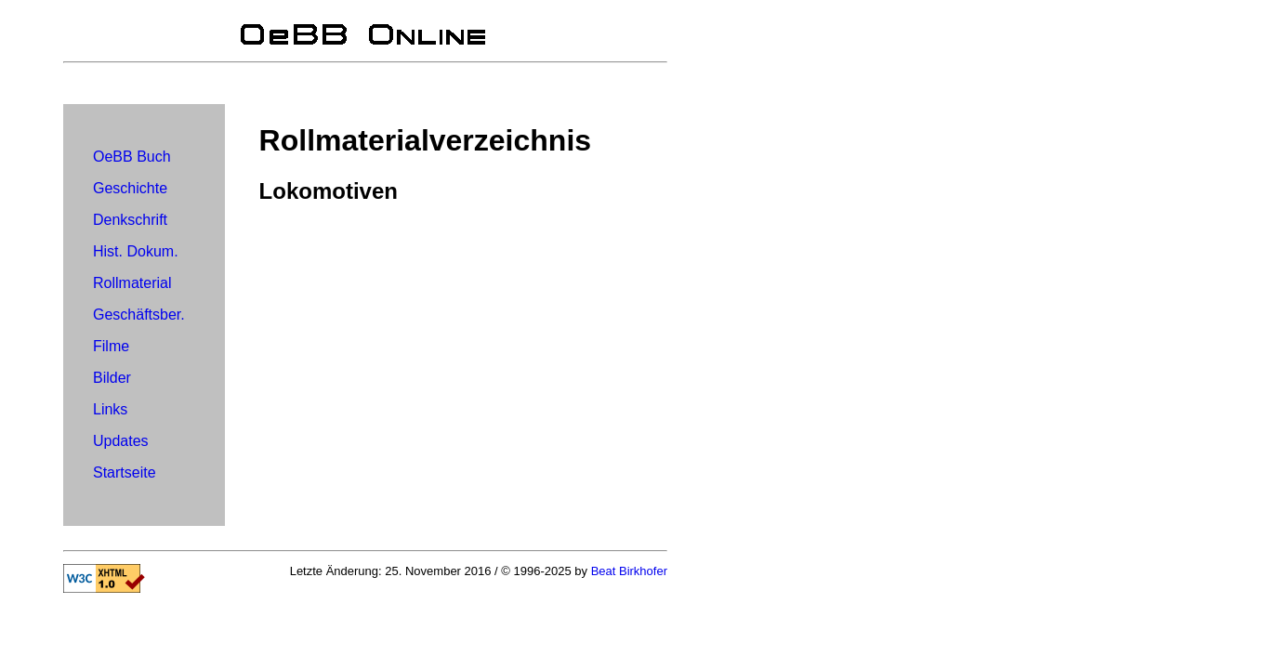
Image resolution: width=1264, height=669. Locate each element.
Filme (111, 346)
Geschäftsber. (139, 314)
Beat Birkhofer (629, 571)
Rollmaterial (132, 283)
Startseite (124, 472)
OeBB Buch (132, 156)
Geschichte (130, 188)
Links (110, 409)
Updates (121, 441)
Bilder (112, 378)
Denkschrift (130, 220)
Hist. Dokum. (135, 251)
